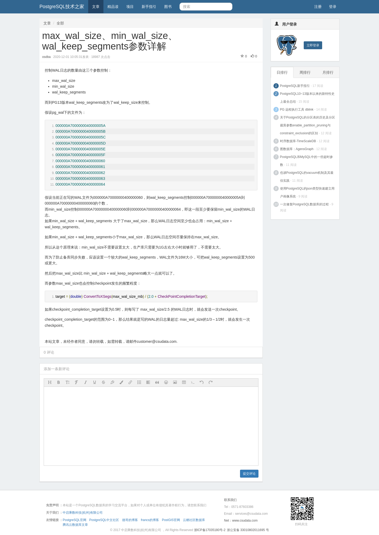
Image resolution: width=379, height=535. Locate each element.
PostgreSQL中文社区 (104, 520)
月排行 (327, 72)
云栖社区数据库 (194, 520)
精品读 (112, 6)
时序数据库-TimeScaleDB (298, 141)
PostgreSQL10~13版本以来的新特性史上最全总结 (307, 97)
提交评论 (249, 473)
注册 (318, 6)
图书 (168, 6)
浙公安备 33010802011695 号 (248, 530)
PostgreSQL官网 (74, 520)
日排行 (282, 72)
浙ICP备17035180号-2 (210, 530)
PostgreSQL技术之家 (61, 6)
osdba (47, 57)
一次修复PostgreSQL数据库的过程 (304, 204)
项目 (130, 6)
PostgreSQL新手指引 (295, 86)
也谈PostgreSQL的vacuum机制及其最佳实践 (306, 176)
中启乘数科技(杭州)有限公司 (83, 512)
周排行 (305, 72)
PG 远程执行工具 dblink (296, 109)
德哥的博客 (130, 520)
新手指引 (149, 6)
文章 (95, 6)
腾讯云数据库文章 (75, 525)
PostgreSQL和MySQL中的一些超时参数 (306, 161)
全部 (60, 23)
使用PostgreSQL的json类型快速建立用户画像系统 (307, 192)
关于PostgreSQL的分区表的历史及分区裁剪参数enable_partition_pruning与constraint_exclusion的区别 (307, 125)
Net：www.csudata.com (240, 520)
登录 (332, 6)
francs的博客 (150, 520)
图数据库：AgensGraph (296, 149)
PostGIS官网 (171, 520)
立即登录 (313, 45)
